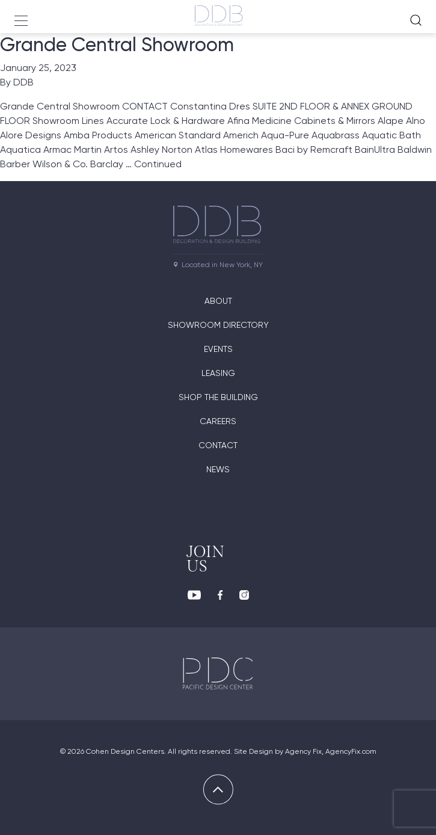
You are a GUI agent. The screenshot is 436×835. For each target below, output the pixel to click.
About (218, 301)
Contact (218, 445)
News (218, 469)
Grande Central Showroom (117, 44)
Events (218, 349)
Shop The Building (218, 397)
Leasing (218, 373)
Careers (218, 421)
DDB (23, 82)
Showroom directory (218, 325)
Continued (158, 164)
